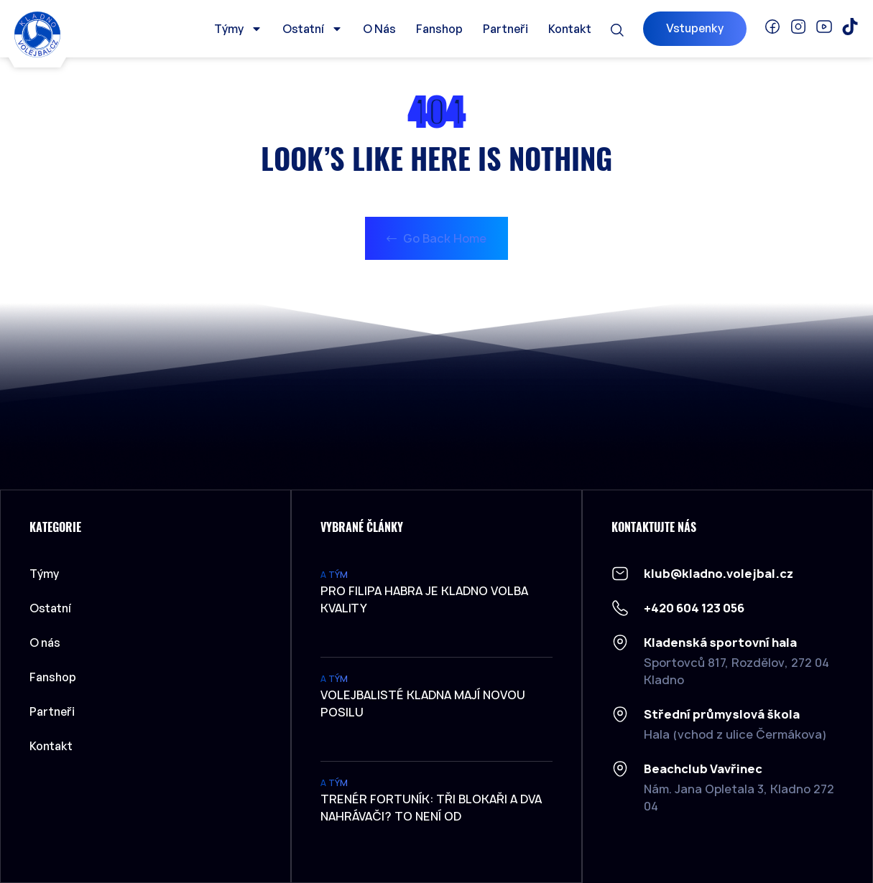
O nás (379, 29)
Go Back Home (436, 238)
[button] (617, 30)
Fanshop (439, 29)
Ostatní (312, 28)
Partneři (505, 29)
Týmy (238, 28)
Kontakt (569, 29)
